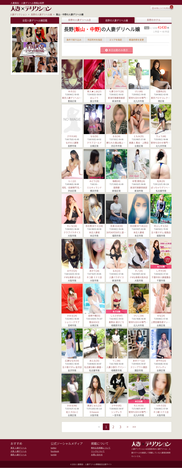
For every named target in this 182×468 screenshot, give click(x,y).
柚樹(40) (116, 181)
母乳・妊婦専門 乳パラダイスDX (77, 187)
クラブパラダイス (72, 232)
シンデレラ (116, 411)
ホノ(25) (139, 270)
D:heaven (94, 411)
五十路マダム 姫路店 (161, 232)
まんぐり (94, 97)
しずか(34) (161, 270)
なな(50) (94, 136)
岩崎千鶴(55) (94, 315)
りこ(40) (116, 360)
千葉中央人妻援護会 (161, 277)
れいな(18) (72, 225)
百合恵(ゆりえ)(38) (94, 225)
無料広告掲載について (100, 447)
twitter (53, 447)
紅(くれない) (72, 411)
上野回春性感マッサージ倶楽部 (165, 322)
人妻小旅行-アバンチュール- (119, 366)
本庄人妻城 (94, 232)
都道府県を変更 (136, 39)
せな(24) (161, 315)
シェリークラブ (72, 322)
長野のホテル (153, 20)
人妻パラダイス (116, 277)
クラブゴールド (94, 142)
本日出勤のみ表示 (116, 50)
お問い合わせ (96, 454)
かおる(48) (72, 405)
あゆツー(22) (139, 360)
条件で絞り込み (74, 39)
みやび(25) (72, 270)
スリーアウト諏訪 (138, 366)
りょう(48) (161, 136)
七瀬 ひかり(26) (116, 91)
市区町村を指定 (94, 39)
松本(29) (161, 181)
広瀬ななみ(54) (72, 360)
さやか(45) (116, 405)
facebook (55, 451)
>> (136, 427)
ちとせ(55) (139, 405)
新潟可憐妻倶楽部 (116, 97)
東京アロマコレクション (162, 97)
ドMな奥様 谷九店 (72, 277)
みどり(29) (94, 181)
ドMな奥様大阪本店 (139, 277)
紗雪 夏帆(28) (138, 181)
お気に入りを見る (160, 8)
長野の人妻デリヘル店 (79, 20)
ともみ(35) (139, 136)
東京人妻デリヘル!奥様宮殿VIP (76, 97)
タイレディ (161, 366)
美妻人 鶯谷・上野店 (138, 142)
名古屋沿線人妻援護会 (94, 366)
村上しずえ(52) (161, 225)
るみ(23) (116, 270)
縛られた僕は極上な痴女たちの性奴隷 (124, 142)
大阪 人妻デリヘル (18, 451)
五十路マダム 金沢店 (72, 366)
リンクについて (97, 451)
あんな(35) (94, 360)
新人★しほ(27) (94, 91)
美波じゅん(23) (94, 405)
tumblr (53, 454)
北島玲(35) (161, 91)
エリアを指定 (115, 39)
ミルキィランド (94, 187)
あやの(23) (161, 360)
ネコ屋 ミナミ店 (94, 277)
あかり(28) (94, 270)
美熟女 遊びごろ (116, 322)
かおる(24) (72, 315)
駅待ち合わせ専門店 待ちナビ (143, 97)
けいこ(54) (139, 315)
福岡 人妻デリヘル (18, 454)
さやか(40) (72, 136)
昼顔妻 (116, 187)
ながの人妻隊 (72, 142)
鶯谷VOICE (94, 322)
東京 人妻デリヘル (18, 447)
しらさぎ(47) (116, 315)
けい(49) (139, 91)
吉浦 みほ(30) (116, 225)
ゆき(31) (72, 91)
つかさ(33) (161, 405)
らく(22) (72, 181)
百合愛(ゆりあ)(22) (139, 225)
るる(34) (116, 136)
